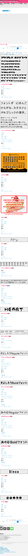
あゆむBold (4, 446)
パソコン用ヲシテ (6, 268)
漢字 (2, 291)
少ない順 (11, 54)
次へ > (15, 50)
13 (11, 50)
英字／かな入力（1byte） (7, 97)
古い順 (20, 53)
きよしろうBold (5, 387)
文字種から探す (4, 549)
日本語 (2, 87)
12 (25, 48)
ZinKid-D (3, 285)
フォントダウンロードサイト (8, 552)
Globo (3, 502)
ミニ (2, 345)
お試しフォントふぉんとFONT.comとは (10, 535)
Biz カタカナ (4, 336)
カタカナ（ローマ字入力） (7, 141)
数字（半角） (4, 138)
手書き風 (3, 272)
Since (2, 475)
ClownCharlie (5, 84)
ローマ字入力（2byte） (6, 148)
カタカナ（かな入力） (6, 88)
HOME (1, 547)
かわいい (3, 323)
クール (2, 145)
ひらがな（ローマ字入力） (7, 140)
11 (23, 48)
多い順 (5, 54)
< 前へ (3, 48)
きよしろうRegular (6, 357)
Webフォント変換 (4, 550)
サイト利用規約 (4, 538)
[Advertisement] (14, 29)
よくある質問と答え (5, 537)
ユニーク (3, 187)
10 (20, 48)
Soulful (3, 175)
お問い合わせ (3, 539)
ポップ (2, 189)
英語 (2, 134)
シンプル (3, 146)
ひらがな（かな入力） (6, 363)
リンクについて (4, 536)
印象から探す (3, 548)
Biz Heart (4, 313)
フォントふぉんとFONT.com (8, 542)
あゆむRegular (5, 416)
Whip (2, 217)
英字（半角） (4, 136)
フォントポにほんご (6, 130)
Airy (2, 243)
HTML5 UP (9, 543)
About (1, 553)
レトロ (2, 95)
